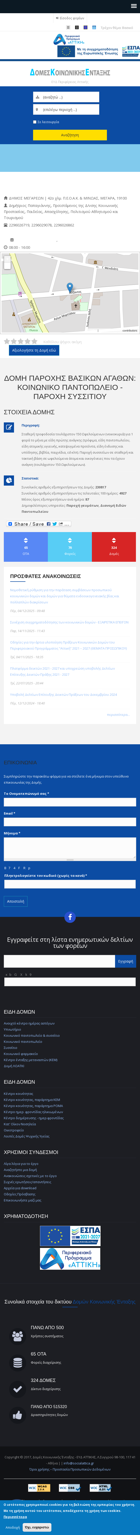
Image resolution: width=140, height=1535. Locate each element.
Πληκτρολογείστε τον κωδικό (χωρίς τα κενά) (45, 875)
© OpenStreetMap (111, 330)
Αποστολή (15, 901)
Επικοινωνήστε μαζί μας (22, 1200)
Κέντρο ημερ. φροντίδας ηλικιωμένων (33, 1112)
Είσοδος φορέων (72, 18)
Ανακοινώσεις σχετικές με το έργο (30, 1176)
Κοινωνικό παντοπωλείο (23, 1041)
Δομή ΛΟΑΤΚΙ (14, 1066)
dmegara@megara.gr (76, 240)
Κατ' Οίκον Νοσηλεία (20, 1124)
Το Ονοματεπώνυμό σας (26, 793)
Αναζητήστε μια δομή (20, 1169)
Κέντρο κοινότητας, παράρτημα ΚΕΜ (32, 1099)
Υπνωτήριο (12, 1029)
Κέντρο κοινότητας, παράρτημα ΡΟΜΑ (33, 1105)
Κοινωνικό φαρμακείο (21, 1053)
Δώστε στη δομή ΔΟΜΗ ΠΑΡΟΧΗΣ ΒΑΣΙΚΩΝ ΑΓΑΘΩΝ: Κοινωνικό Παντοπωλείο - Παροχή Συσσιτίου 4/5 (27, 341)
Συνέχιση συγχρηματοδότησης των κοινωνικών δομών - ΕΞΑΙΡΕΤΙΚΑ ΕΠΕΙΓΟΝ (69, 622)
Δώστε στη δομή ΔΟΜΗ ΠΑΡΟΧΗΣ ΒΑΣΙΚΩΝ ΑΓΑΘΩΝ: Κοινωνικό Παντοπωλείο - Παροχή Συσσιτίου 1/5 (7, 341)
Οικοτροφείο (14, 1130)
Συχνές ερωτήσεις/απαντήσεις (27, 1182)
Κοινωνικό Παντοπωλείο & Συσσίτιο (55, 183)
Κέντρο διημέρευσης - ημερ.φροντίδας (34, 1118)
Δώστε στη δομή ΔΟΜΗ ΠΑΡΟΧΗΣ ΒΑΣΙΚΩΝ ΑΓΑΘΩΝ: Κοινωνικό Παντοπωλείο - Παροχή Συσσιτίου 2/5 (14, 341)
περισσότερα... (118, 714)
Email (9, 813)
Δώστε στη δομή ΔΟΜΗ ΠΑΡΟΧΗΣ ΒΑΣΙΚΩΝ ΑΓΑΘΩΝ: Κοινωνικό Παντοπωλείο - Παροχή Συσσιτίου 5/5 (34, 341)
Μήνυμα (12, 833)
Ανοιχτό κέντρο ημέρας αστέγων (29, 1023)
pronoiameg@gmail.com (36, 240)
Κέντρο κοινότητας (18, 1093)
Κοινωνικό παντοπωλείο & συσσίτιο (32, 1035)
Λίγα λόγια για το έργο (21, 1163)
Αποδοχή (13, 1527)
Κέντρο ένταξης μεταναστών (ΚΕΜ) (30, 1060)
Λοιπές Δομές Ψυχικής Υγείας (26, 1136)
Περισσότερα (15, 1516)
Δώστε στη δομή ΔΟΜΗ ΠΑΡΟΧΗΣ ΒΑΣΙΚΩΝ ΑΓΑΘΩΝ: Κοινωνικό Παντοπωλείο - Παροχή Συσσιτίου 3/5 (21, 341)
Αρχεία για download (20, 1188)
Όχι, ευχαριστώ (37, 1527)
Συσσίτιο (10, 1047)
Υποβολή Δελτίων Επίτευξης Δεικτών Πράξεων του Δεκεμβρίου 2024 (63, 694)
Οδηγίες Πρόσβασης (19, 1194)
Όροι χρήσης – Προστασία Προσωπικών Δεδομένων (70, 1469)
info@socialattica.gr (79, 1463)
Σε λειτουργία (48, 122)
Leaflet (93, 330)
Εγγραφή (125, 961)
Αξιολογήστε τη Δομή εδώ (34, 350)
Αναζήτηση (70, 135)
